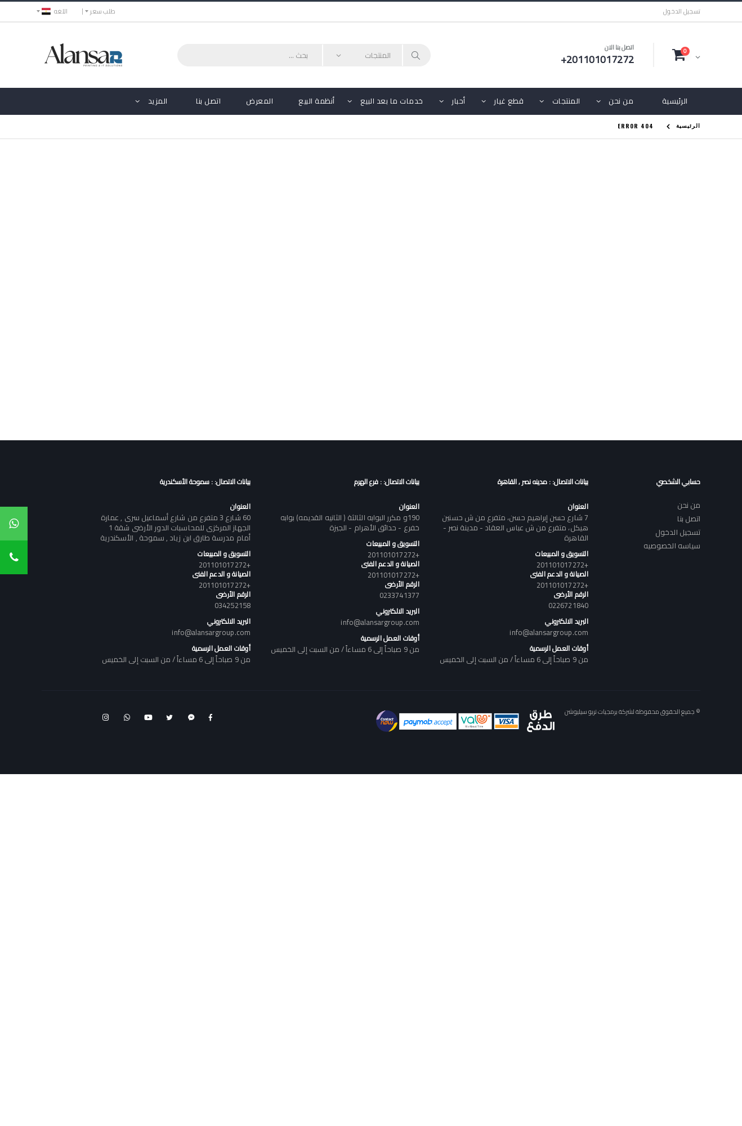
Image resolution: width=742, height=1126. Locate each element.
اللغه (55, 11)
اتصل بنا (208, 101)
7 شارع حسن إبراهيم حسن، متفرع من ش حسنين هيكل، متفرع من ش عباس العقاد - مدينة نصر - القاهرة (515, 527)
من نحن (621, 101)
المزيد (158, 101)
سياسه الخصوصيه (671, 545)
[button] (686, 54)
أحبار (459, 101)
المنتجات (566, 101)
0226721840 (568, 605)
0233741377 (399, 595)
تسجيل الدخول (681, 11)
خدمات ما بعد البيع (391, 101)
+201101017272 (562, 564)
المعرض (259, 101)
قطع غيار (509, 101)
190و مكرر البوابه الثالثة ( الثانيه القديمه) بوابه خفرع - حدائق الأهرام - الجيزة (349, 522)
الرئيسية (675, 101)
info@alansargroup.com (548, 632)
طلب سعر (102, 11)
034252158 (232, 605)
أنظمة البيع (316, 101)
